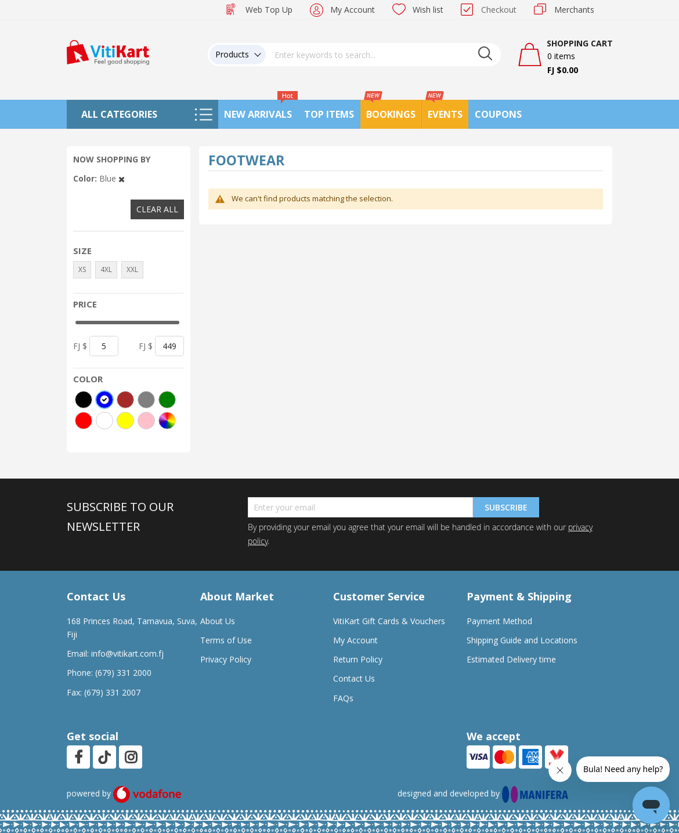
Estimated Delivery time (511, 659)
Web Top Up (268, 9)
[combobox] (383, 54)
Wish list (428, 9)
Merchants (574, 9)
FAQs (343, 698)
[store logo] (108, 51)
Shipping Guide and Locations (522, 640)
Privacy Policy (225, 659)
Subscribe (506, 507)
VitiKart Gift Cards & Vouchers (389, 620)
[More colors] (167, 420)
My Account (352, 9)
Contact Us (354, 678)
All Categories (119, 114)
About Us (217, 620)
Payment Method (499, 620)
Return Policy (357, 659)
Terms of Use (226, 640)
